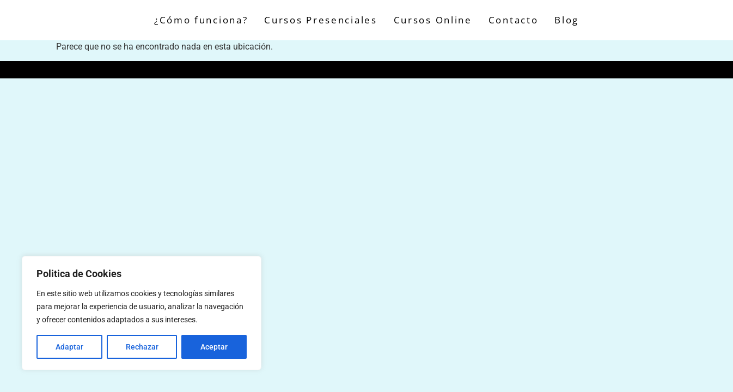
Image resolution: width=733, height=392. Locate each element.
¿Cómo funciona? (201, 20)
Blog (566, 20)
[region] (141, 313)
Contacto (513, 20)
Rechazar (142, 346)
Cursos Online (433, 20)
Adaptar (69, 346)
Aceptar (214, 346)
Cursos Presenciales (320, 20)
